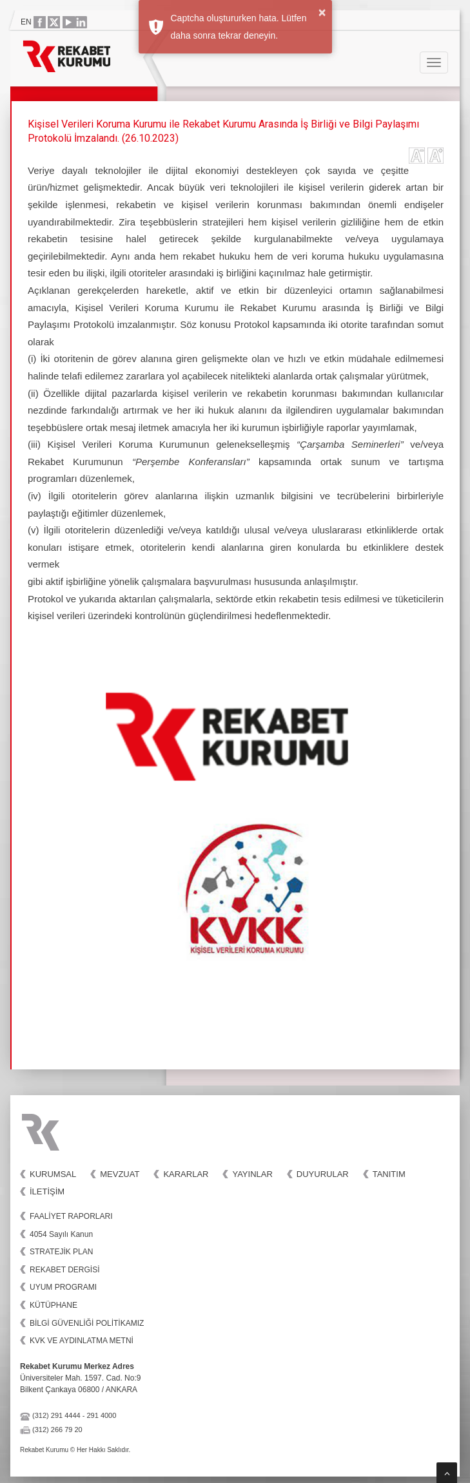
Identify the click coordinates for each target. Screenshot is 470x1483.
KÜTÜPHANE (53, 1305)
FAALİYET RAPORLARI (71, 1216)
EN (26, 21)
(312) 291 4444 (56, 1415)
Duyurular (323, 1174)
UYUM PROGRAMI (63, 1287)
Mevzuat (119, 1174)
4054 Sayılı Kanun (61, 1234)
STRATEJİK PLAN (61, 1251)
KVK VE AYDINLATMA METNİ (81, 1340)
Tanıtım (389, 1174)
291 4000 (101, 1415)
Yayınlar (252, 1174)
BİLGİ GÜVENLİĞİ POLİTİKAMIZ (87, 1323)
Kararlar (185, 1174)
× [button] (322, 12)
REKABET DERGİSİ (64, 1269)
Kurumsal (53, 1174)
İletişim (47, 1191)
